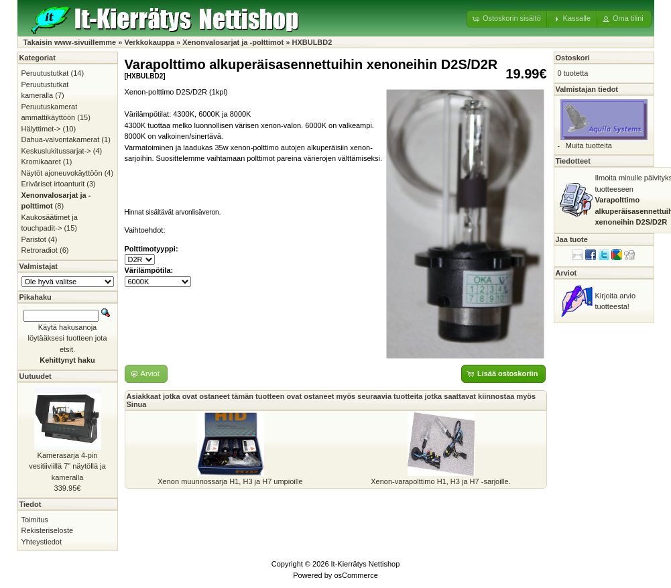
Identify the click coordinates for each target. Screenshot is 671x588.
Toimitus (34, 520)
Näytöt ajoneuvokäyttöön (62, 173)
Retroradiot (39, 250)
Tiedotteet (573, 161)
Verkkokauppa (149, 42)
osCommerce (355, 575)
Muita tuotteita (589, 145)
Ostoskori (573, 58)
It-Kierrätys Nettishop (365, 564)
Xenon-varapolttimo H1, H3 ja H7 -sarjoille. (440, 481)
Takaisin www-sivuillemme (70, 42)
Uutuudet (35, 376)
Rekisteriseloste (47, 530)
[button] (508, 18)
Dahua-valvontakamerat (60, 139)
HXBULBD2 (312, 42)
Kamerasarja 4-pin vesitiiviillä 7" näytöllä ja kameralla (67, 466)
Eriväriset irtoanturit (53, 184)
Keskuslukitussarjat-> (56, 151)
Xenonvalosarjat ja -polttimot (233, 42)
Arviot (566, 273)
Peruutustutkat (45, 73)
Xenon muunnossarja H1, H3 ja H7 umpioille (230, 481)
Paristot (33, 239)
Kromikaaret (41, 162)
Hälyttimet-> (41, 129)
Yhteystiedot (41, 542)
